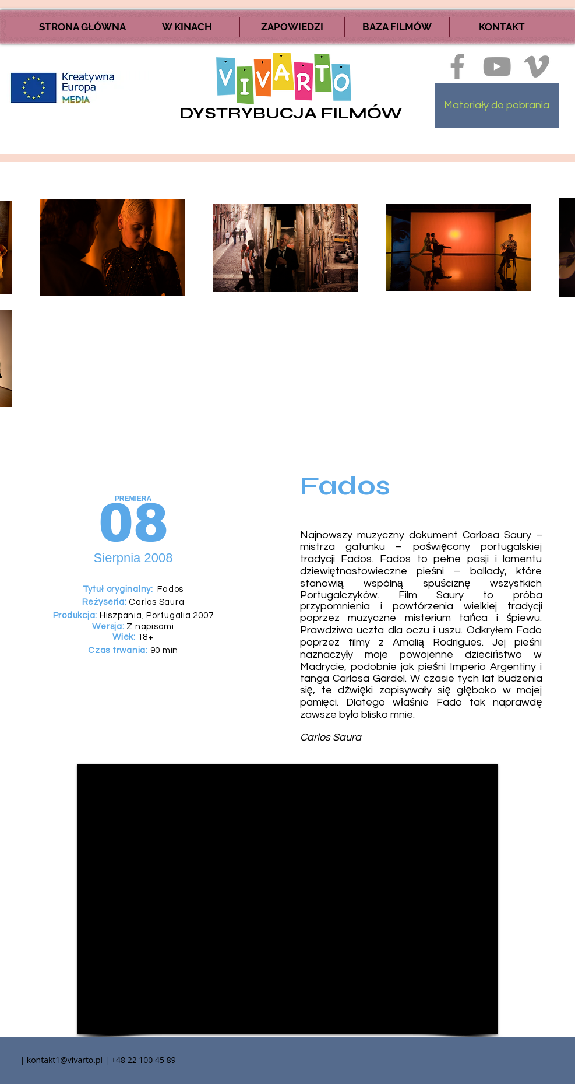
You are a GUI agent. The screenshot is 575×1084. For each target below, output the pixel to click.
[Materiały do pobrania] (497, 105)
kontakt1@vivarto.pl (65, 1059)
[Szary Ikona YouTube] (497, 66)
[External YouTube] (287, 899)
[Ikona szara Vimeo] (536, 66)
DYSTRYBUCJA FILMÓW (290, 113)
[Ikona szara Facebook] (457, 66)
